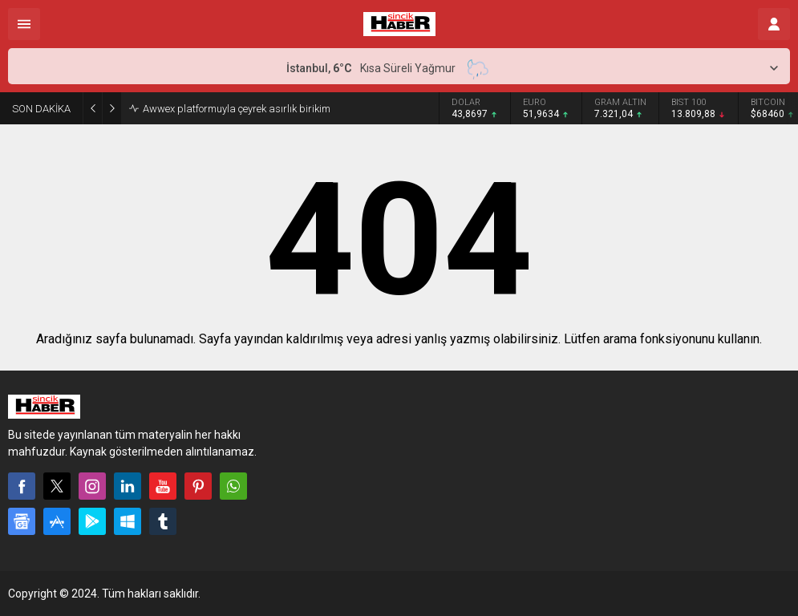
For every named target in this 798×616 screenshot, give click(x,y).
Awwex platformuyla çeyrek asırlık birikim (236, 109)
